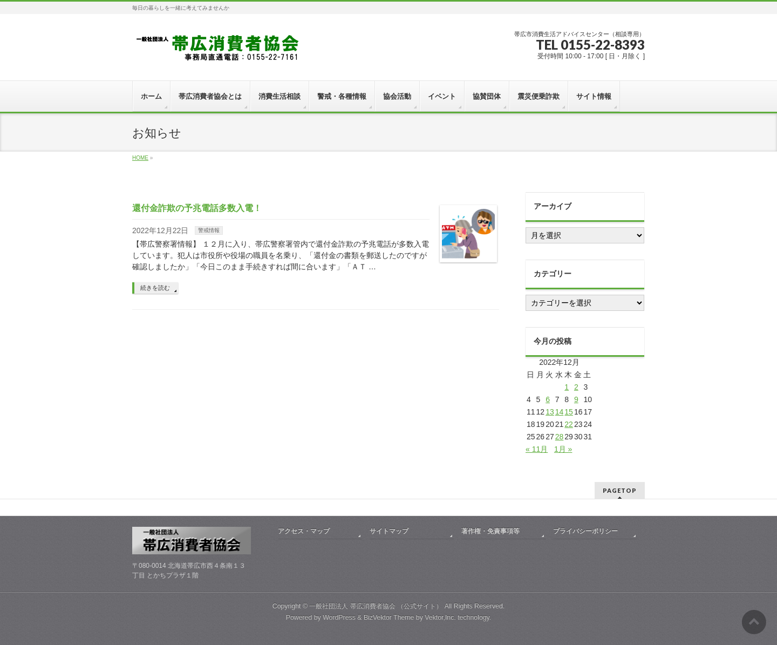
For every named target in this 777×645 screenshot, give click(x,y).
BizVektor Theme (389, 617)
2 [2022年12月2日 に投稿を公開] (576, 387)
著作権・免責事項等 (490, 531)
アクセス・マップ (304, 531)
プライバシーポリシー (585, 531)
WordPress (339, 617)
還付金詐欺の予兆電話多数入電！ (197, 208)
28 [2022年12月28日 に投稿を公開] (559, 436)
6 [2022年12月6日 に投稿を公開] (548, 399)
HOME (140, 158)
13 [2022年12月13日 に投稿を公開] (550, 412)
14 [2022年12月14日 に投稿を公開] (559, 412)
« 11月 (537, 449)
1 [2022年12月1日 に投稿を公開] (566, 387)
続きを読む (155, 287)
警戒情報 (209, 230)
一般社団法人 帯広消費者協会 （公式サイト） (375, 606)
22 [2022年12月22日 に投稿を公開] (568, 424)
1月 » (563, 449)
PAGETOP (620, 490)
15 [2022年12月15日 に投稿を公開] (568, 412)
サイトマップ (389, 531)
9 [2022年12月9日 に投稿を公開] (576, 399)
